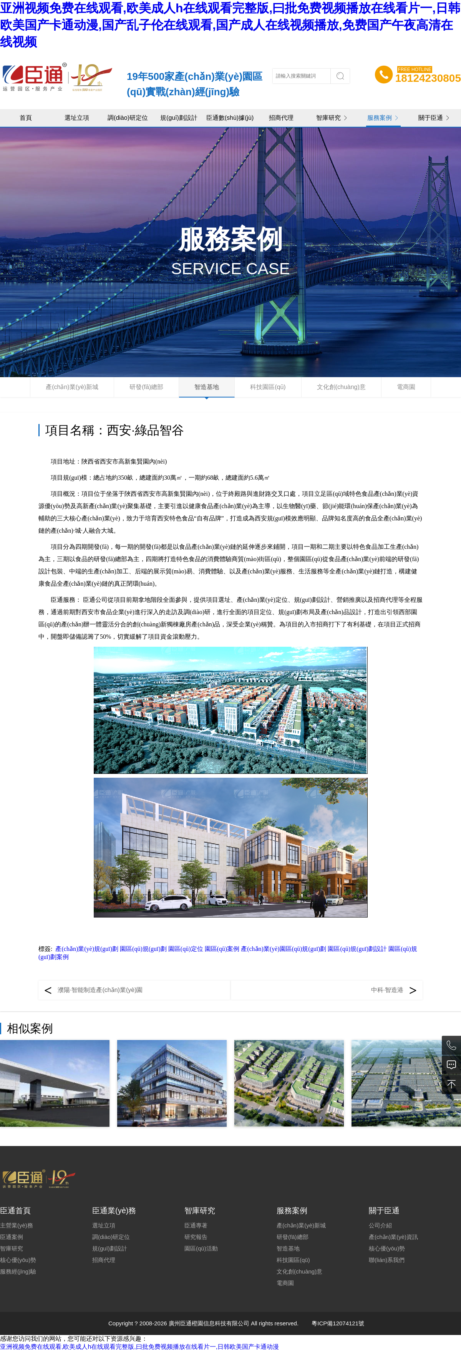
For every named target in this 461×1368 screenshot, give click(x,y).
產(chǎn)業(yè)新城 (72, 387)
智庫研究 (332, 118)
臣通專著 (195, 1225)
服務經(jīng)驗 (18, 1271)
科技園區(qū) (267, 387)
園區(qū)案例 (222, 949)
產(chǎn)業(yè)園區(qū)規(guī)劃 (283, 949)
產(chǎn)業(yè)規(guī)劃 (86, 949)
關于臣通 (434, 118)
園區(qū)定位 (185, 949)
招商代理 (281, 117)
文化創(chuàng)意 (341, 387)
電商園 (406, 387)
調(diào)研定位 (128, 117)
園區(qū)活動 (201, 1248)
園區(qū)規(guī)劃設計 (357, 949)
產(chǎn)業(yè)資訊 (393, 1237)
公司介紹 (380, 1225)
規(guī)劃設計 (178, 117)
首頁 (26, 117)
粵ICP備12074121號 (338, 1323)
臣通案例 (11, 1237)
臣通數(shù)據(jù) (230, 117)
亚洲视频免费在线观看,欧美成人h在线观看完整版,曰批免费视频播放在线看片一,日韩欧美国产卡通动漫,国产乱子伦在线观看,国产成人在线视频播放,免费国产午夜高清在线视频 (230, 25)
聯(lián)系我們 (387, 1260)
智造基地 (206, 387)
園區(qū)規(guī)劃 (143, 949)
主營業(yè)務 (16, 1225)
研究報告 (195, 1237)
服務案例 (383, 118)
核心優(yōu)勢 (18, 1260)
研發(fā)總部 (146, 387)
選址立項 (77, 117)
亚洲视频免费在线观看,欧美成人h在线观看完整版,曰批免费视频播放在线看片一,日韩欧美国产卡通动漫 (139, 1346)
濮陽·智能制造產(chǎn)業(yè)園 (100, 990)
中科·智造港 (387, 990)
